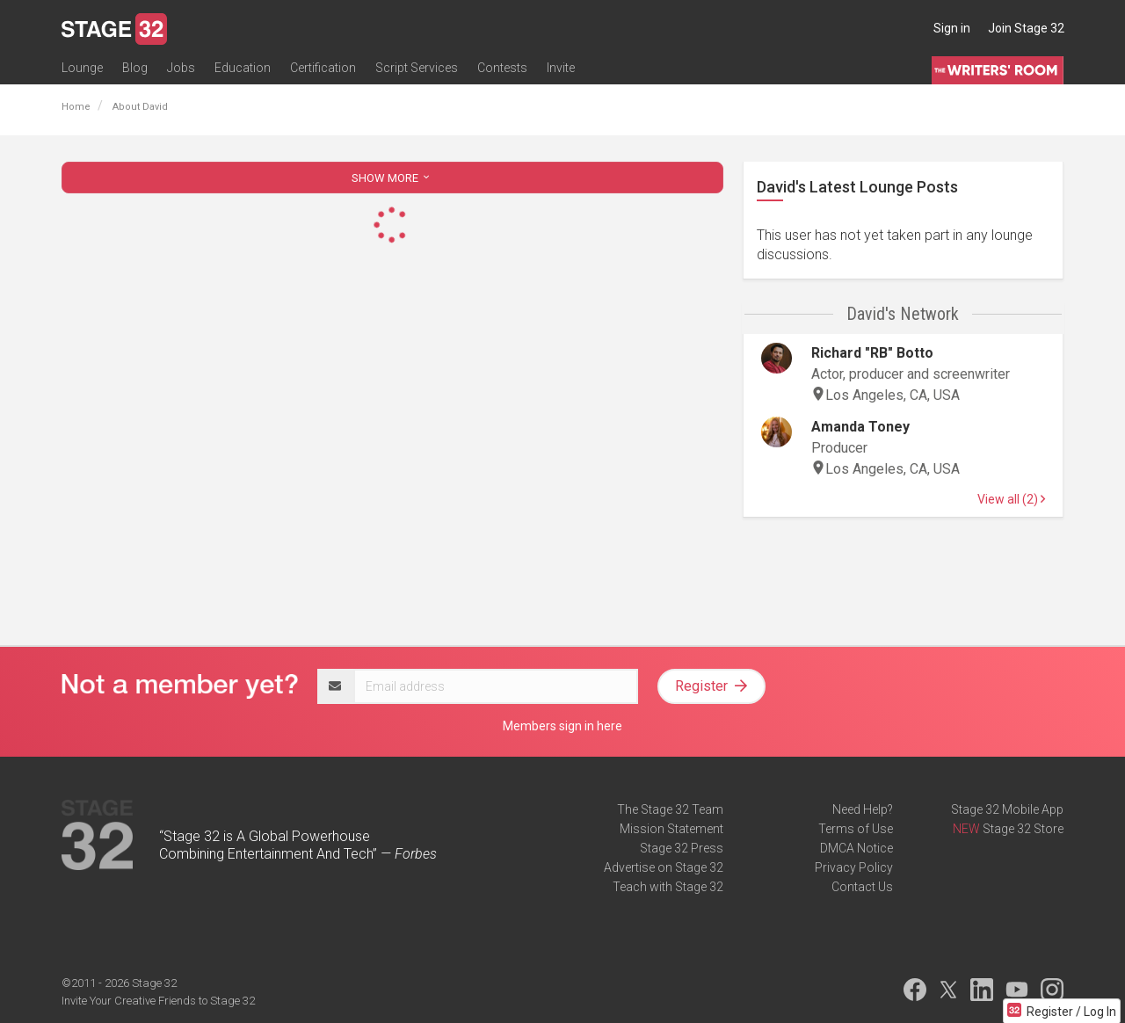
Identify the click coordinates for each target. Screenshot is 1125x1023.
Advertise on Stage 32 (663, 867)
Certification (323, 68)
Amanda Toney (860, 426)
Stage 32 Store (1023, 829)
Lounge (82, 68)
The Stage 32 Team (670, 809)
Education (242, 68)
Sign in (951, 28)
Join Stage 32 (1026, 28)
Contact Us (862, 887)
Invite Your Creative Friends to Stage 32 (158, 1000)
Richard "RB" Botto (872, 353)
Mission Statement (671, 829)
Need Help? (862, 809)
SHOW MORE (392, 178)
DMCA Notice (856, 848)
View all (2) (1011, 499)
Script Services (416, 68)
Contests (502, 68)
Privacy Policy (854, 867)
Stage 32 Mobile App (1007, 809)
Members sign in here (562, 726)
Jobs (181, 68)
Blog (135, 68)
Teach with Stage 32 (668, 887)
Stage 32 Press (681, 848)
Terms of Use (855, 829)
